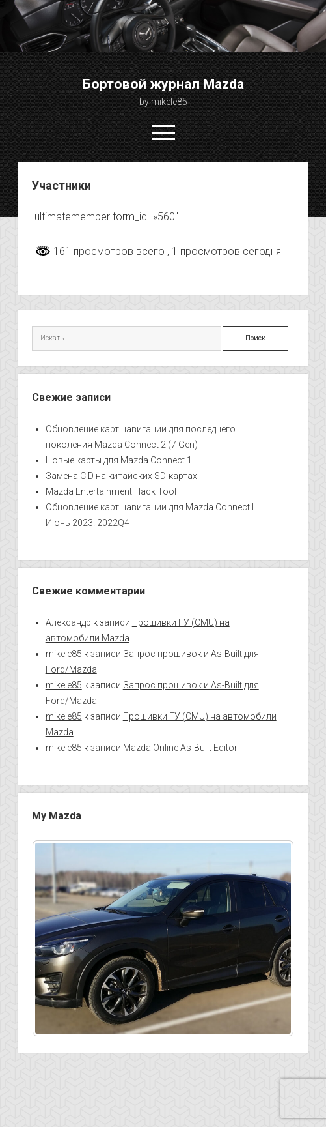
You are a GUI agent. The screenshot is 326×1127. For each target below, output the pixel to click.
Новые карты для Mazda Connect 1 (119, 460)
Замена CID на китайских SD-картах (121, 476)
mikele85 (64, 654)
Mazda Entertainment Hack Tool (111, 491)
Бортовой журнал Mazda (163, 84)
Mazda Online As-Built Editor (180, 747)
